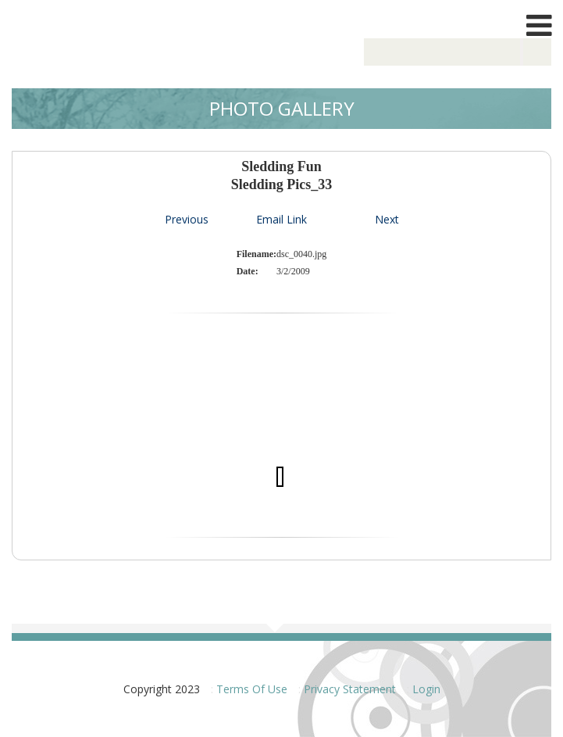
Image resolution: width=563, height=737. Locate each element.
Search (537, 52)
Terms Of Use (251, 689)
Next (387, 219)
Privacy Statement (350, 689)
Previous (186, 219)
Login (426, 689)
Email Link (281, 219)
